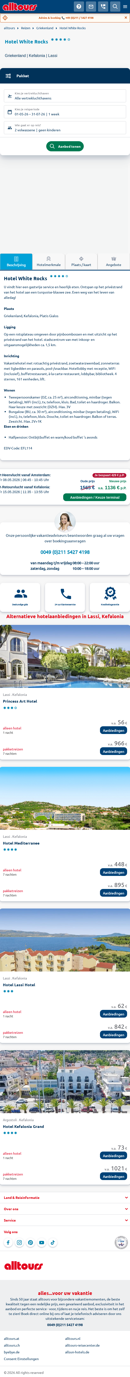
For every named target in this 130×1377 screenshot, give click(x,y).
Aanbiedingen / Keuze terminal (95, 497)
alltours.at (11, 1338)
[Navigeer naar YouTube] (41, 1242)
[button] (65, 1197)
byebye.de (12, 1352)
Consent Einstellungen (21, 1358)
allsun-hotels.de (77, 1352)
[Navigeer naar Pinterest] (30, 1242)
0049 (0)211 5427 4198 (65, 552)
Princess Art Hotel (20, 701)
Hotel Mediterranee (21, 843)
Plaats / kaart (81, 261)
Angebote (113, 261)
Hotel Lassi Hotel (19, 984)
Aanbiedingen (113, 730)
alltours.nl (72, 1338)
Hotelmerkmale (49, 261)
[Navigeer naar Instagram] (19, 1242)
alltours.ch (12, 1345)
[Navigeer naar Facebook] (8, 1242)
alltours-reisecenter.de (82, 1345)
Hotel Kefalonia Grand (23, 1126)
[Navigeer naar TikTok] (52, 1242)
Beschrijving (16, 261)
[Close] (126, 17)
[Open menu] (125, 6)
